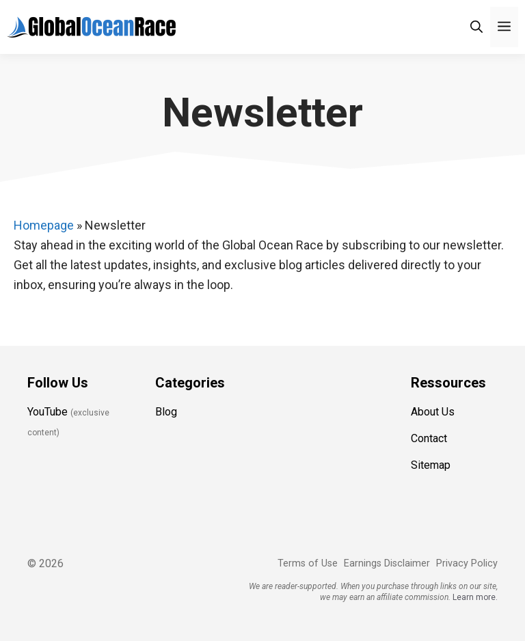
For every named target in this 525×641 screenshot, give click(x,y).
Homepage (44, 225)
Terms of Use (308, 563)
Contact (429, 438)
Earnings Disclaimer (387, 563)
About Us (433, 411)
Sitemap (430, 465)
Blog (166, 411)
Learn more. (475, 597)
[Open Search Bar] (476, 27)
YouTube (47, 411)
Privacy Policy (467, 563)
